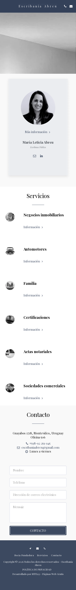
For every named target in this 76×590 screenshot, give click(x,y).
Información (34, 229)
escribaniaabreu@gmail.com (38, 449)
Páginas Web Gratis (53, 574)
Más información (38, 132)
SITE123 (36, 574)
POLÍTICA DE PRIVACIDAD (36, 569)
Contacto (38, 533)
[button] (4, 6)
